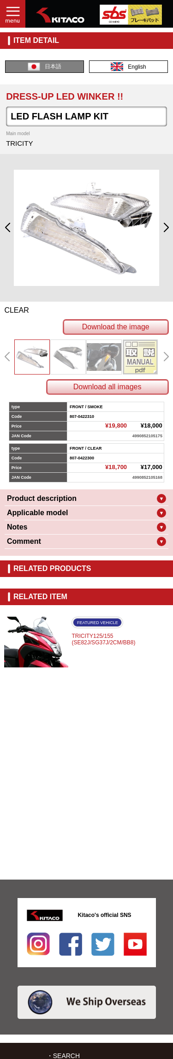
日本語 (44, 66)
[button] (7, 228)
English (128, 66)
